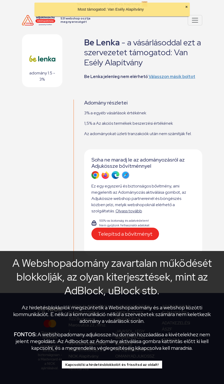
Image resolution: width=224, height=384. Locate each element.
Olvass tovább (128, 211)
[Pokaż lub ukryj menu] (195, 20)
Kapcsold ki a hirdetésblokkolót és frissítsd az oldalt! (112, 364)
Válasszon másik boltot (172, 76)
